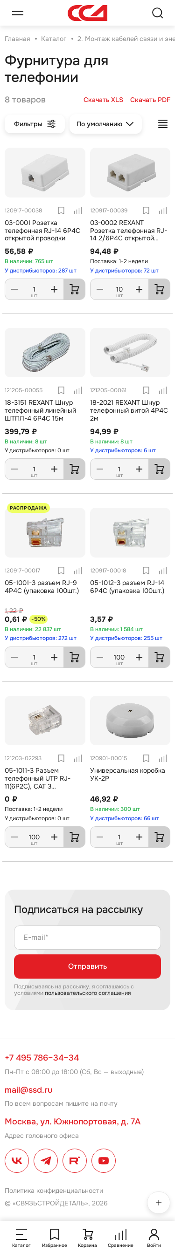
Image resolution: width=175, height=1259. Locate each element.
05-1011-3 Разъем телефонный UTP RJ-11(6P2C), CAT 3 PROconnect (37, 782)
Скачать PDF (150, 100)
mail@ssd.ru (28, 1090)
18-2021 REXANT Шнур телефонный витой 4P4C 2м (129, 410)
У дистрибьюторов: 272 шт (41, 638)
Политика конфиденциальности (54, 1190)
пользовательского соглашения (88, 993)
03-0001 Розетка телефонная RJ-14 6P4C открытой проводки (42, 230)
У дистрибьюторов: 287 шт (41, 270)
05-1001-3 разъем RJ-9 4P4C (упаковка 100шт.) (42, 586)
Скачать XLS (103, 100)
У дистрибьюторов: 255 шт (126, 638)
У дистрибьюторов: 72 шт (124, 270)
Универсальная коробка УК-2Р (127, 774)
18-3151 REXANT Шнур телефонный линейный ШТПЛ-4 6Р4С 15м (40, 410)
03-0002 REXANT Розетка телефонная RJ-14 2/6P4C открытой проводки (128, 234)
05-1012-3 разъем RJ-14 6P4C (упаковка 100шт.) (127, 586)
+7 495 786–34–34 (42, 1058)
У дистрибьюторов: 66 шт (124, 818)
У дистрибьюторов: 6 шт (123, 450)
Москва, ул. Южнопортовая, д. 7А (72, 1121)
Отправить (87, 966)
